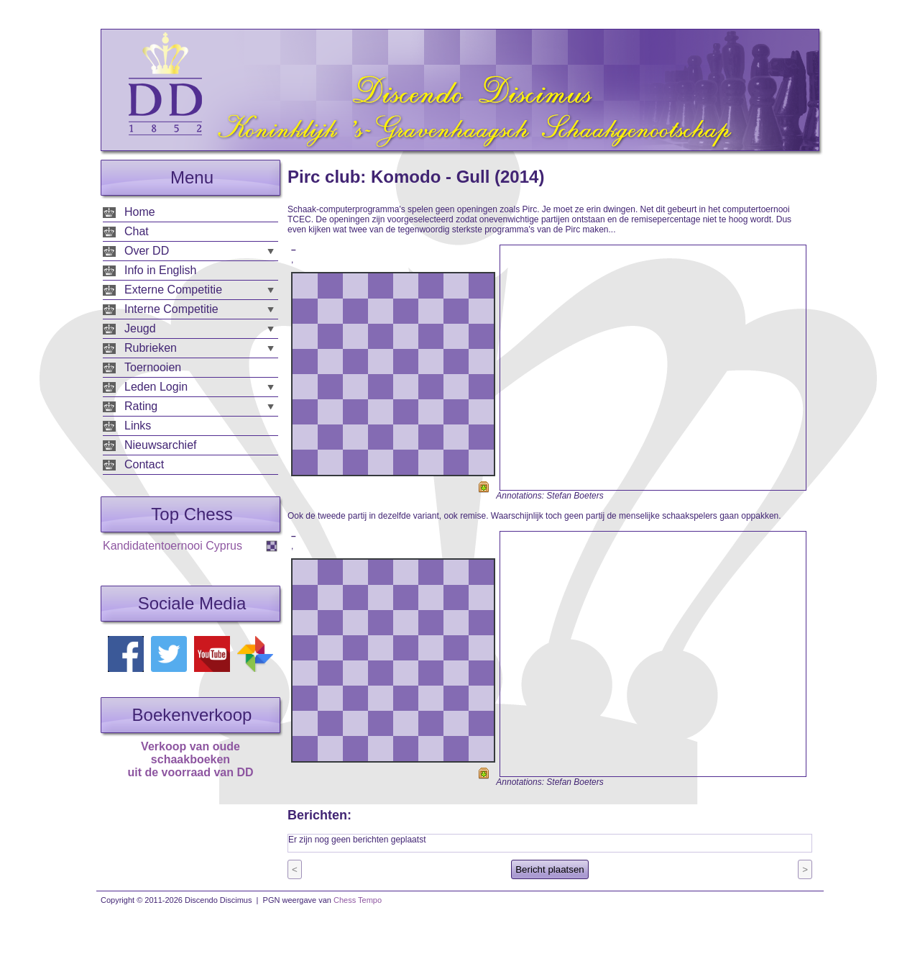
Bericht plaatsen (549, 869)
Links (137, 425)
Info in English (160, 270)
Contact (144, 464)
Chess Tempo (358, 900)
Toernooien (152, 367)
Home (139, 212)
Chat (136, 231)
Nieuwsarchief (160, 445)
